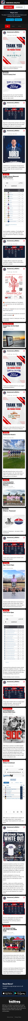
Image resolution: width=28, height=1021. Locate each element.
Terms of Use (10, 1017)
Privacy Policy (18, 1017)
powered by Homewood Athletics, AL (14, 1001)
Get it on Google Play (20, 993)
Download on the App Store (7, 993)
